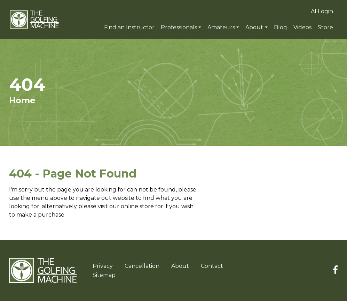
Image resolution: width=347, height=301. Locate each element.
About (254, 27)
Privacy (103, 266)
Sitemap (104, 275)
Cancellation (142, 266)
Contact (212, 266)
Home (22, 100)
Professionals (179, 27)
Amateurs (221, 27)
